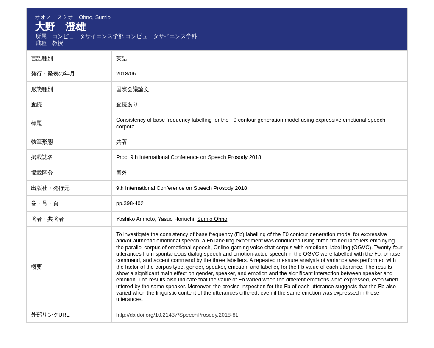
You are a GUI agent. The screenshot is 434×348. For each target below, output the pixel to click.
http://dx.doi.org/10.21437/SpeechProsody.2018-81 (177, 315)
